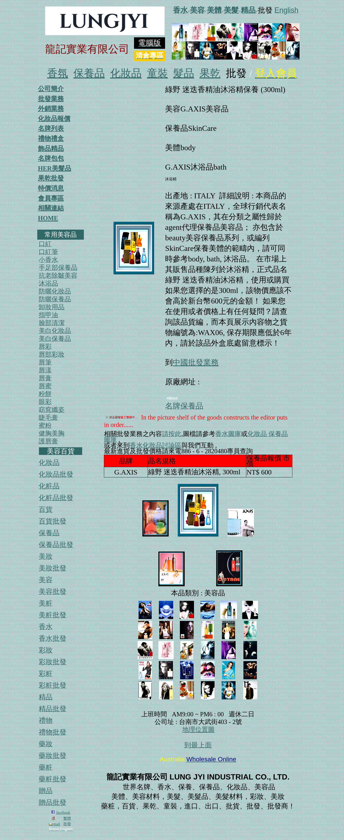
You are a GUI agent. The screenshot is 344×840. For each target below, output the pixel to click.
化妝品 (126, 73)
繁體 (67, 818)
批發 (67, 824)
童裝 (157, 73)
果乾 (209, 73)
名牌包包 (51, 158)
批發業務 (51, 98)
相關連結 (51, 208)
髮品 (183, 73)
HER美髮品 (54, 168)
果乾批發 (51, 178)
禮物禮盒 (51, 138)
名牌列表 (51, 128)
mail (54, 824)
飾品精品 (51, 148)
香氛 (57, 73)
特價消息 (51, 188)
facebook (63, 813)
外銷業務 (51, 108)
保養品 (89, 73)
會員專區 (51, 198)
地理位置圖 (198, 729)
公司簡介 (51, 88)
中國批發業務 (196, 362)
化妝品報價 (54, 118)
